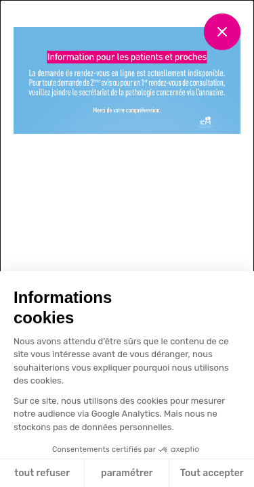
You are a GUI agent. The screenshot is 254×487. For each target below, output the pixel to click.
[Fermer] (222, 32)
